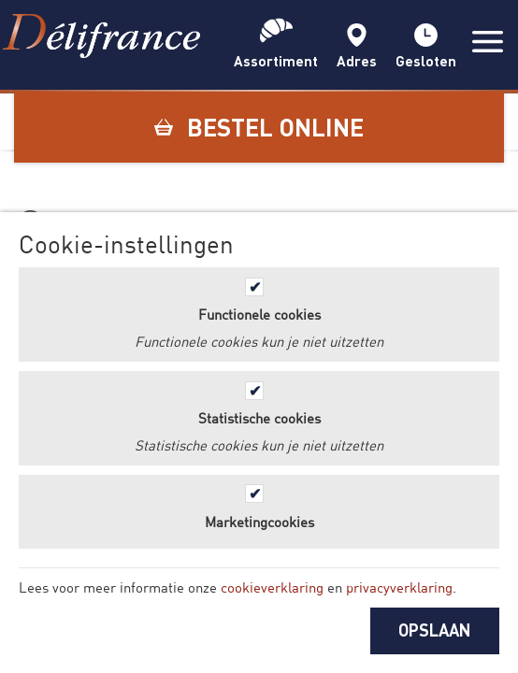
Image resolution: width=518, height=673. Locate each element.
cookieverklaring (272, 587)
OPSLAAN (434, 630)
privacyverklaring (399, 587)
